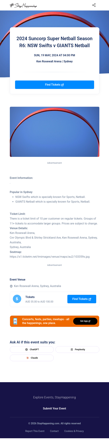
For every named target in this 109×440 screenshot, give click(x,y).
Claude (31, 358)
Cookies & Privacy (74, 431)
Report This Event (34, 431)
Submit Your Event (54, 408)
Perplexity (77, 349)
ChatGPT (31, 349)
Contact (54, 431)
